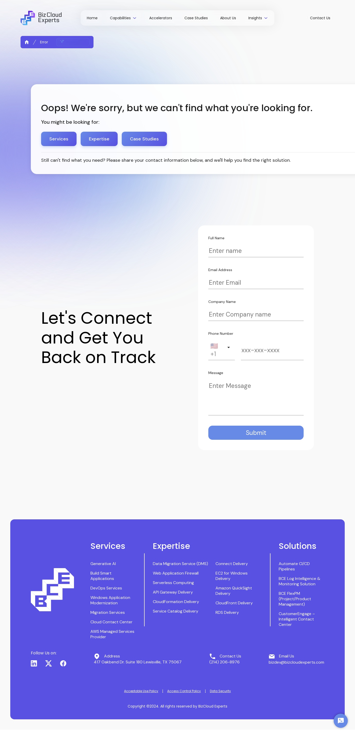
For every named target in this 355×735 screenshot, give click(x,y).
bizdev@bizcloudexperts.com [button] (296, 662)
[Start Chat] (341, 721)
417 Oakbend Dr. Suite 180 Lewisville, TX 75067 (138, 662)
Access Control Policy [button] (184, 691)
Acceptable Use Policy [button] (141, 691)
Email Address (220, 270)
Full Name (216, 238)
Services (58, 139)
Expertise (99, 139)
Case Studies (144, 139)
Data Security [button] (220, 691)
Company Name (222, 301)
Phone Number (220, 333)
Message (215, 372)
